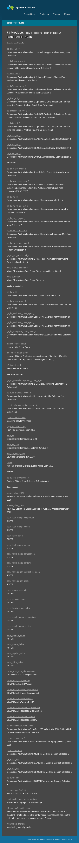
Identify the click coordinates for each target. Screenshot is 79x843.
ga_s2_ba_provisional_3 (18, 478)
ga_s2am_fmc (13, 759)
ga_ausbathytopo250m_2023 (20, 726)
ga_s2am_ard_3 (14, 135)
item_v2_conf (13, 444)
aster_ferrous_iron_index (18, 581)
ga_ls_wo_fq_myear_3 (17, 231)
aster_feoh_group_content (18, 545)
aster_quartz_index (15, 644)
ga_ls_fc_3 (12, 292)
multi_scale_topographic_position (22, 799)
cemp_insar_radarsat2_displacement (23, 708)
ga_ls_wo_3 (12, 197)
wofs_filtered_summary (17, 268)
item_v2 (10, 435)
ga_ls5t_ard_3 (13, 49)
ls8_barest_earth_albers (17, 353)
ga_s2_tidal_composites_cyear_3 (22, 405)
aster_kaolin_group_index (18, 608)
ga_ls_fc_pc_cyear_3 (16, 301)
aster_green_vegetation (17, 590)
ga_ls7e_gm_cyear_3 (16, 86)
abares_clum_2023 (15, 505)
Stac (19, 37)
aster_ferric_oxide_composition (21, 554)
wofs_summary (13, 277)
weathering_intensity (16, 824)
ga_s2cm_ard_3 (14, 153)
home (9, 23)
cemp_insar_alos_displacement (21, 671)
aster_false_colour (15, 536)
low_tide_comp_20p (16, 453)
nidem (9, 462)
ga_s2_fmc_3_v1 (14, 751)
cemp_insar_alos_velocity (18, 680)
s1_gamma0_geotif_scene (18, 808)
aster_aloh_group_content (18, 527)
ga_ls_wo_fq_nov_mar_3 (18, 243)
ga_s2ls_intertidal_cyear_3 (19, 393)
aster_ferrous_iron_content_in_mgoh (23, 572)
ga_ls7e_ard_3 (13, 74)
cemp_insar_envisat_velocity (20, 699)
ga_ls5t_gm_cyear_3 (16, 61)
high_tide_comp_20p (16, 427)
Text (10, 37)
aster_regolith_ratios (16, 653)
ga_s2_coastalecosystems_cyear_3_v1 (24, 380)
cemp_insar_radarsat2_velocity (21, 717)
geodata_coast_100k (16, 418)
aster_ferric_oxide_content (19, 563)
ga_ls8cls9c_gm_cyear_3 (18, 111)
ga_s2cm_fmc (13, 778)
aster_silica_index (15, 662)
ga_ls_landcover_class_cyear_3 (21, 322)
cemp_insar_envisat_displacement (22, 689)
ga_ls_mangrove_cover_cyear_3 (21, 331)
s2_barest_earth (14, 365)
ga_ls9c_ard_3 (13, 123)
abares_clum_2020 (15, 493)
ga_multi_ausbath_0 (16, 738)
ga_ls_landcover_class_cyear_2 (21, 313)
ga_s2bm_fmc (13, 768)
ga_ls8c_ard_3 (13, 98)
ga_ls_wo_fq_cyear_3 (16, 218)
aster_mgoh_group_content (19, 626)
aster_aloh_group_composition (20, 518)
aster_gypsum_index (16, 599)
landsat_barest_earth (16, 344)
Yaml (28, 37)
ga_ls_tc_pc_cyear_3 (16, 169)
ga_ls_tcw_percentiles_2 (18, 181)
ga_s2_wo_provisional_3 (18, 255)
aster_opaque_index (16, 635)
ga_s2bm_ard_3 (14, 144)
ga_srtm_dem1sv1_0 (16, 790)
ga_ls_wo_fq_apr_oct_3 (17, 206)
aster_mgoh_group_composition (21, 617)
